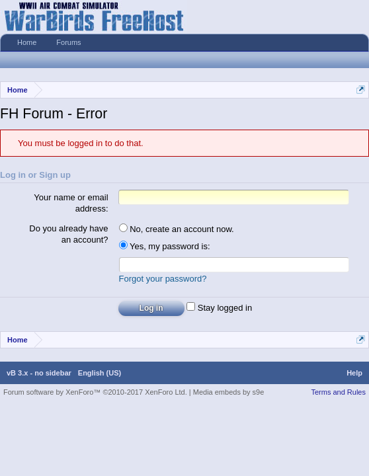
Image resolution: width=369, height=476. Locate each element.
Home (26, 42)
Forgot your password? (163, 281)
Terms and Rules (338, 394)
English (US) (99, 375)
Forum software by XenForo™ (95, 394)
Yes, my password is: (164, 246)
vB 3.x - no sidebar (39, 375)
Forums (68, 42)
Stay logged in (219, 310)
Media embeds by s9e (229, 394)
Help (354, 375)
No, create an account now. (176, 229)
